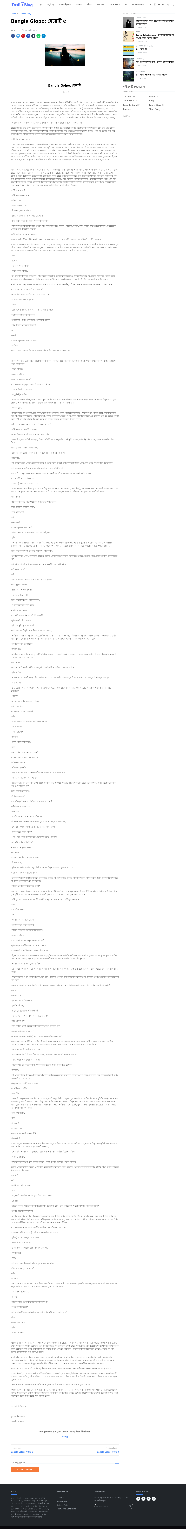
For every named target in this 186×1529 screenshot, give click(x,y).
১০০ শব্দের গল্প (141, 46)
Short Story (150, 46)
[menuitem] (40, 4)
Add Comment (25, 1469)
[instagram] (155, 4)
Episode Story (140, 18)
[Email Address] (111, 1506)
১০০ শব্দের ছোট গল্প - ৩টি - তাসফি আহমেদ (151, 75)
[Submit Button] (130, 1506)
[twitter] (159, 4)
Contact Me (62, 1501)
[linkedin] (163, 4)
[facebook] (151, 4)
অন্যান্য (138, 32)
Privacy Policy (63, 1505)
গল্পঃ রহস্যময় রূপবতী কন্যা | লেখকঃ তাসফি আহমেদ (155, 62)
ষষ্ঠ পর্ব (65, 1436)
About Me (61, 1497)
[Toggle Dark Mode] (168, 4)
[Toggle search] (172, 4)
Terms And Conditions (66, 1509)
